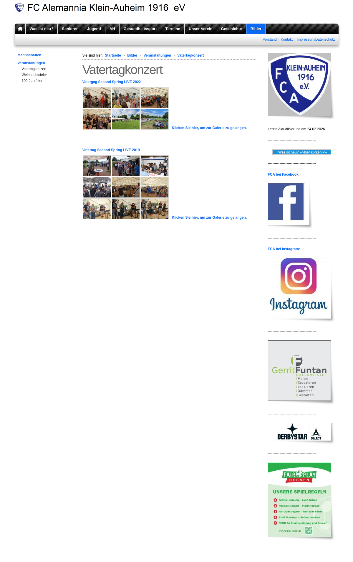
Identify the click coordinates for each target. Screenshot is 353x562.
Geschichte (231, 29)
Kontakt (287, 39)
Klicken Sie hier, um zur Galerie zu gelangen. (209, 128)
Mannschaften (30, 55)
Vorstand (269, 39)
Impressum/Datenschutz (316, 39)
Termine (172, 29)
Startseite (113, 55)
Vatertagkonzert (34, 69)
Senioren (70, 29)
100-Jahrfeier (32, 81)
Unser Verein (201, 29)
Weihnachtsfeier (34, 75)
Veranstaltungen (31, 63)
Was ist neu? (42, 29)
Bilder (256, 29)
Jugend (94, 29)
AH (112, 29)
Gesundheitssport (140, 29)
